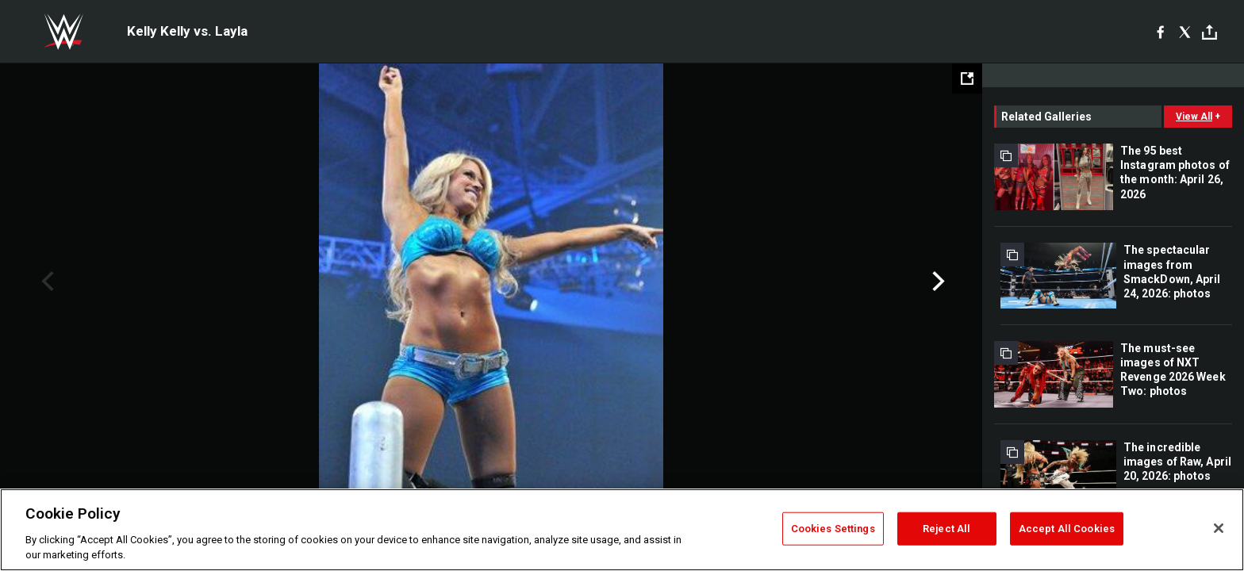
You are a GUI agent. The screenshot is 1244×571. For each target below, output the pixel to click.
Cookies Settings (833, 529)
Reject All (946, 529)
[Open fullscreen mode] (967, 78)
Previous (46, 281)
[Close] (1218, 528)
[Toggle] (1209, 32)
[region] (622, 530)
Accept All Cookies (1067, 529)
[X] (1185, 32)
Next (936, 281)
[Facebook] (1160, 32)
